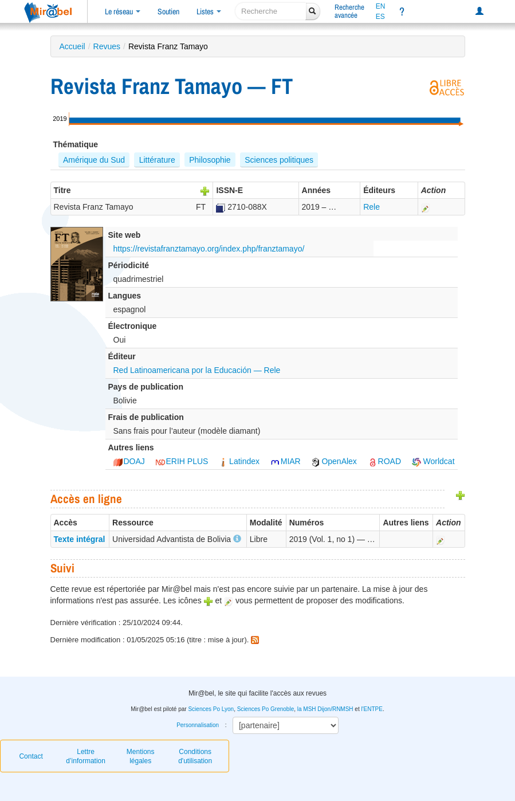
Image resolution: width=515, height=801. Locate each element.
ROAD (384, 461)
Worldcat (433, 461)
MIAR (285, 461)
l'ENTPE (371, 709)
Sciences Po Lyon (211, 709)
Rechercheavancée (349, 11)
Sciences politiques (279, 159)
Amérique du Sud (94, 159)
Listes (208, 11)
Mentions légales (141, 756)
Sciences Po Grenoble (265, 709)
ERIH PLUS (182, 461)
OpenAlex (333, 461)
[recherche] (270, 11)
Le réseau (122, 11)
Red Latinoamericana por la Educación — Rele (197, 370)
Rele (371, 206)
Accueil (72, 46)
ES (380, 17)
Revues (106, 46)
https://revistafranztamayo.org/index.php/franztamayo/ (209, 248)
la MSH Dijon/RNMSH (325, 709)
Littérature (157, 159)
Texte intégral (79, 539)
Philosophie (209, 159)
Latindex (239, 461)
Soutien (168, 11)
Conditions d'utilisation (195, 756)
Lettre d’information (85, 756)
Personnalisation (197, 725)
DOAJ (129, 461)
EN (381, 6)
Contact (30, 756)
